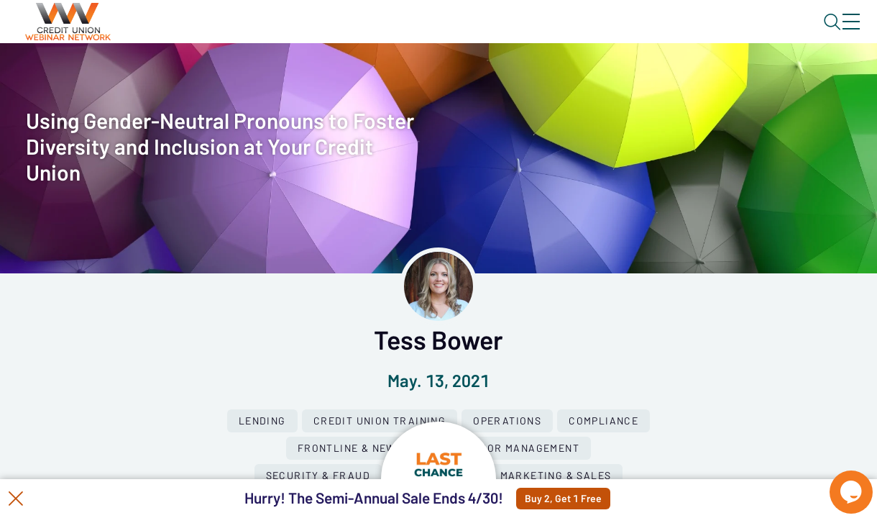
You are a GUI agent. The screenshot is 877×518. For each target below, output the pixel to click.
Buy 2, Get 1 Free (597, 498)
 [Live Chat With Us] (838, 482)
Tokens (407, 75)
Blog (646, 34)
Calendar (335, 75)
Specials (505, 75)
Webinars (255, 75)
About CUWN (735, 34)
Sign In (834, 34)
